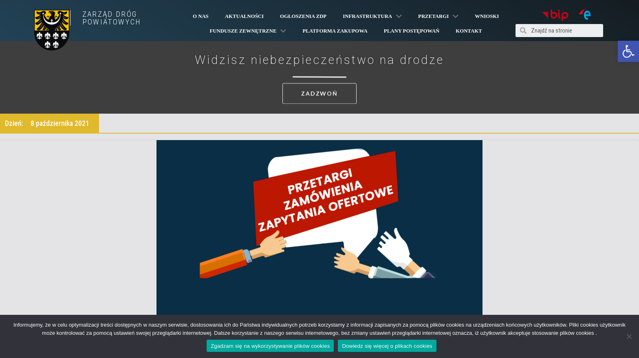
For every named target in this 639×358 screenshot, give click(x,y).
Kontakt (469, 31)
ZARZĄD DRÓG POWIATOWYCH (111, 17)
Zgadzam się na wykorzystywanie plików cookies (270, 346)
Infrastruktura (372, 16)
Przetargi (438, 16)
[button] (628, 51)
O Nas (201, 16)
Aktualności (244, 16)
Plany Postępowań (411, 31)
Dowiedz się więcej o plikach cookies (387, 346)
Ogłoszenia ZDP (303, 16)
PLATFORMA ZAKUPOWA (334, 31)
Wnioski (487, 16)
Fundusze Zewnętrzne (248, 31)
